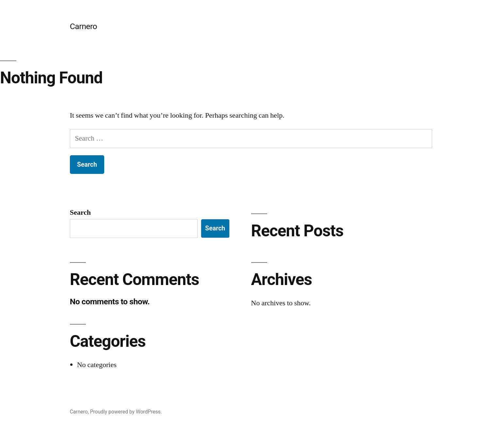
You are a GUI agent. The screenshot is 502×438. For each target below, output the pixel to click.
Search (80, 212)
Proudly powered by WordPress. (126, 412)
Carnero (83, 26)
